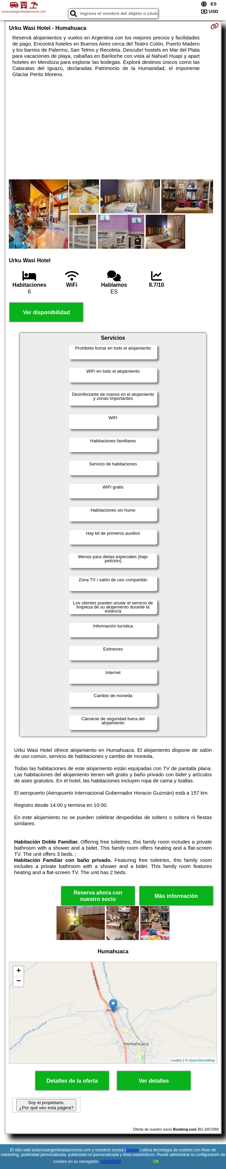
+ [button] (18, 971)
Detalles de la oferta (72, 1081)
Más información (176, 896)
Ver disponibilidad (46, 312)
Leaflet (176, 1060)
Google (132, 1150)
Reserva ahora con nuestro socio (98, 896)
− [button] (18, 981)
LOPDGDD (110, 1161)
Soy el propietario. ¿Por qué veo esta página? (46, 1105)
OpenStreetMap (202, 1060)
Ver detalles (154, 1081)
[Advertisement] (113, 128)
